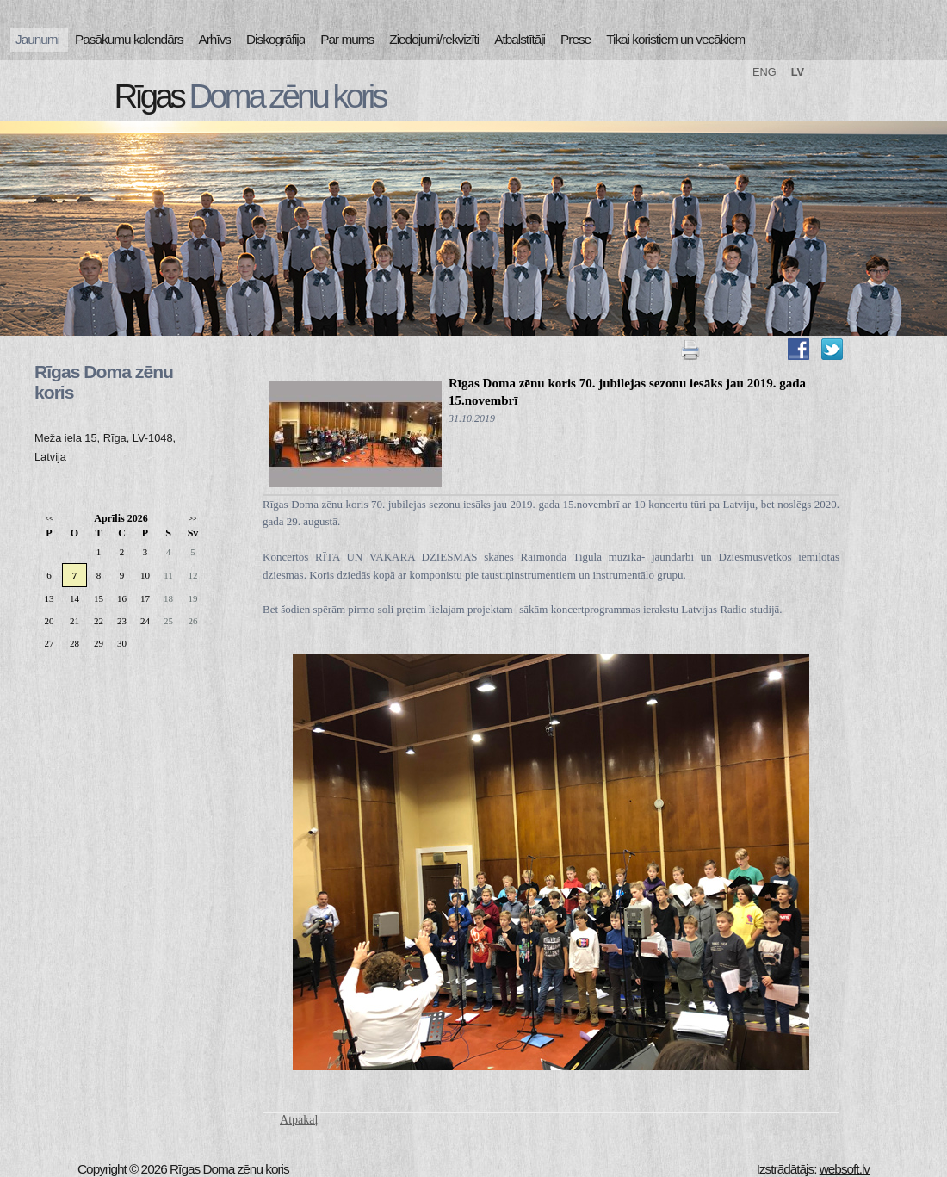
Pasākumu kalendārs (129, 39)
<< (49, 519)
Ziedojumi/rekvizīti (434, 39)
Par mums (347, 39)
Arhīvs (215, 39)
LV (797, 71)
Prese (575, 39)
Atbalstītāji (519, 39)
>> (192, 519)
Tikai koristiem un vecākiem (675, 39)
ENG (764, 71)
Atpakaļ (299, 1119)
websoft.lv (845, 1169)
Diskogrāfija (275, 39)
